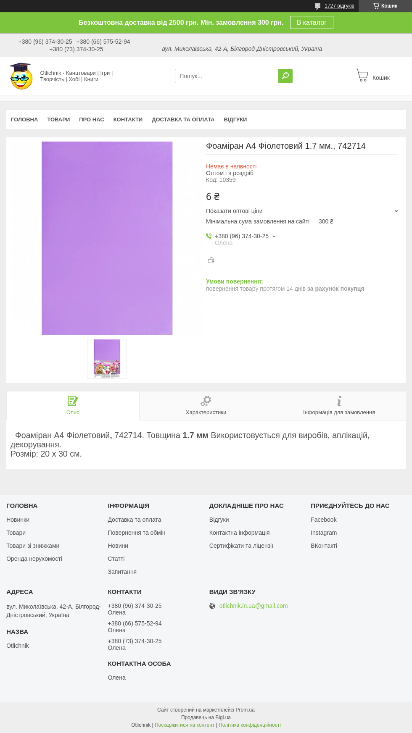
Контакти (128, 119)
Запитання (122, 571)
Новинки (17, 519)
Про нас (91, 119)
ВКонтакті (324, 545)
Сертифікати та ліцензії (241, 545)
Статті (116, 558)
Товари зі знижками (32, 545)
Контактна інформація (239, 532)
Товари (58, 119)
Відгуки (235, 119)
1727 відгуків (339, 6)
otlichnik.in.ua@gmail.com (253, 606)
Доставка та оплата (183, 119)
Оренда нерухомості (34, 558)
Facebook (323, 519)
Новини (118, 545)
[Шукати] (285, 76)
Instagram (324, 532)
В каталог (312, 22)
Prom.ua (245, 710)
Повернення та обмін (136, 532)
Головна (24, 119)
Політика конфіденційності (250, 725)
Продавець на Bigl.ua (206, 717)
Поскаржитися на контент (184, 725)
